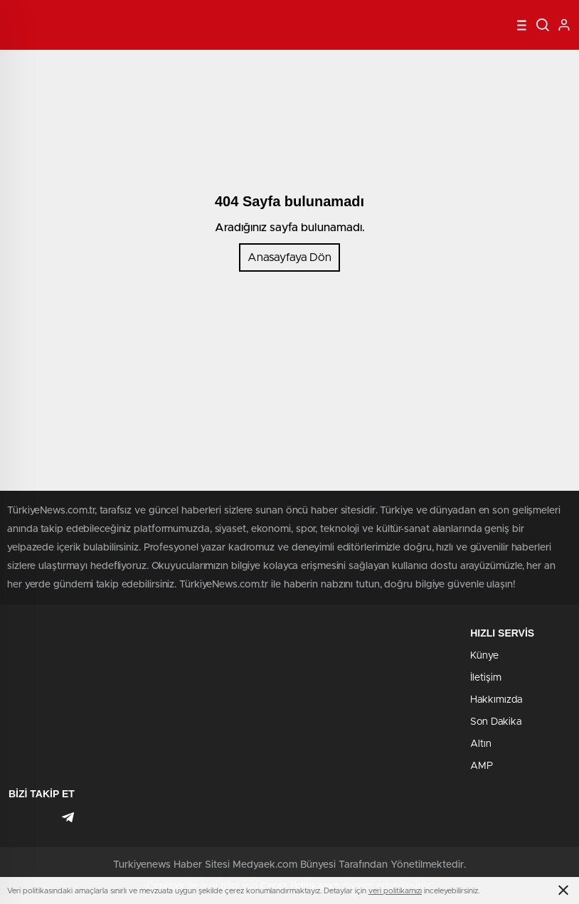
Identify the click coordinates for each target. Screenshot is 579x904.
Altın (481, 744)
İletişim (485, 678)
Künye (484, 656)
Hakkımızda (496, 700)
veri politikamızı (395, 891)
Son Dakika (495, 722)
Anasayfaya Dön (289, 257)
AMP (481, 766)
